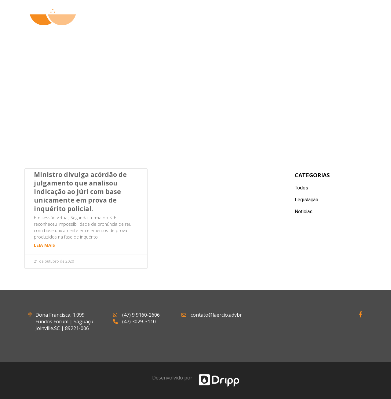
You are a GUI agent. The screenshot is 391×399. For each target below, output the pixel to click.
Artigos (270, 24)
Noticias (303, 211)
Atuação (232, 24)
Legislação (306, 200)
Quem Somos (187, 24)
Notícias (307, 24)
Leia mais (44, 245)
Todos (301, 188)
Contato (346, 24)
